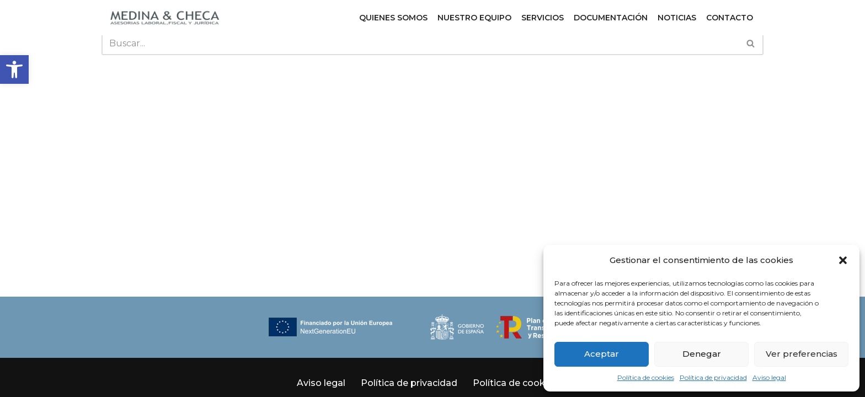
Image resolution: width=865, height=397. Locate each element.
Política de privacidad (713, 377)
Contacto (729, 18)
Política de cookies (645, 377)
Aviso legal (769, 377)
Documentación (611, 18)
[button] (14, 69)
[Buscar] (420, 43)
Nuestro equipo (474, 18)
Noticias (677, 18)
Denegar (701, 353)
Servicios (542, 18)
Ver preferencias (801, 353)
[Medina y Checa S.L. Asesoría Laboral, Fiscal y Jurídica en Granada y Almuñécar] (165, 17)
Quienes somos (393, 18)
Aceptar (601, 353)
